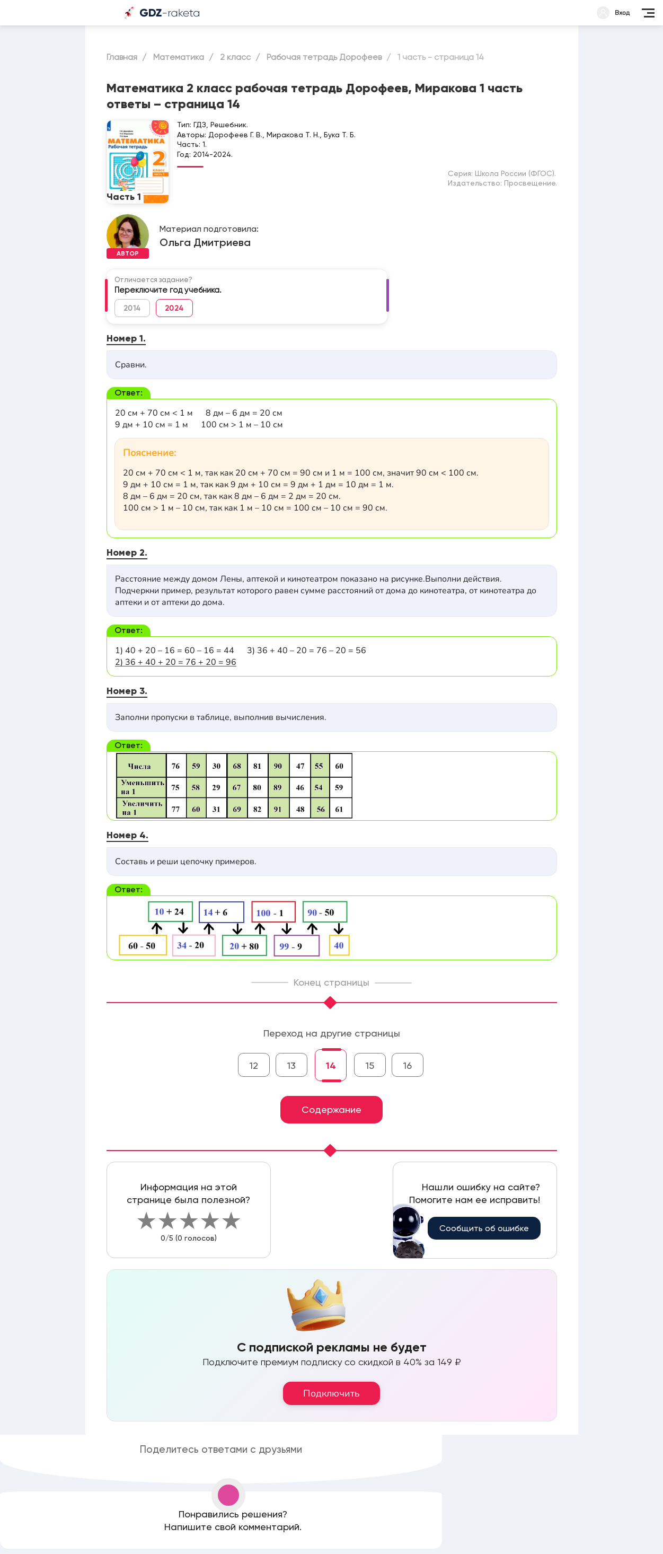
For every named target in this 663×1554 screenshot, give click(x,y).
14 (331, 1066)
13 (291, 1065)
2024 (174, 308)
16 (407, 1065)
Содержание (331, 1109)
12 (254, 1065)
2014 (132, 308)
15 (370, 1065)
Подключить (331, 1393)
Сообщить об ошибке (484, 1228)
